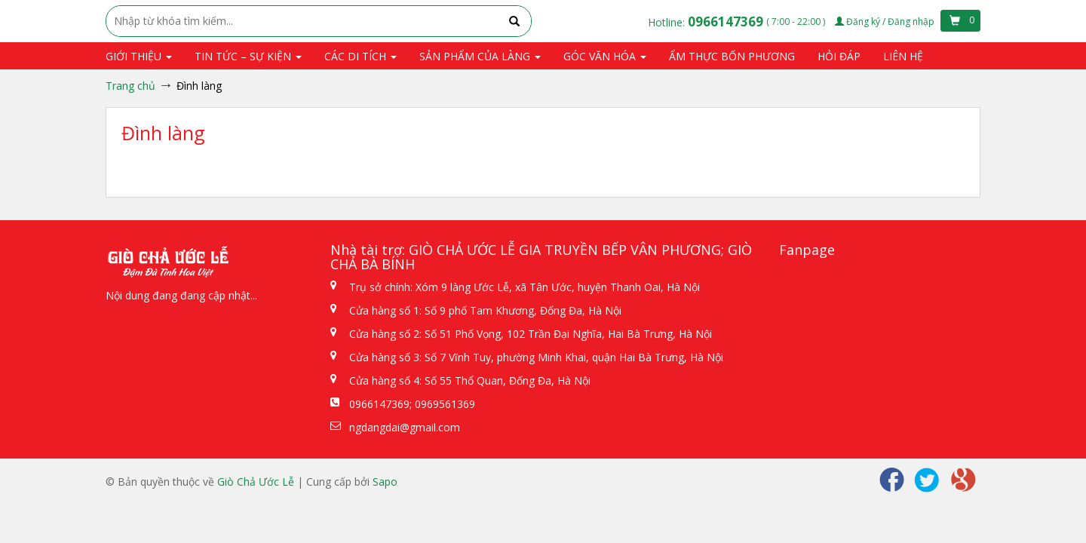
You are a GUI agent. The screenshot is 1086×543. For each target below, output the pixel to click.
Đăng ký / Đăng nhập (886, 21)
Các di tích (360, 56)
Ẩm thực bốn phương (732, 56)
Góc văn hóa (604, 56)
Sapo (385, 481)
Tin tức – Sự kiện (248, 56)
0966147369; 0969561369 (412, 404)
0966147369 (727, 21)
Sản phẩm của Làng (480, 56)
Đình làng (163, 133)
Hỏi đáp (839, 56)
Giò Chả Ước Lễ (255, 481)
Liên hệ (903, 56)
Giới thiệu (139, 56)
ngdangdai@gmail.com (404, 427)
